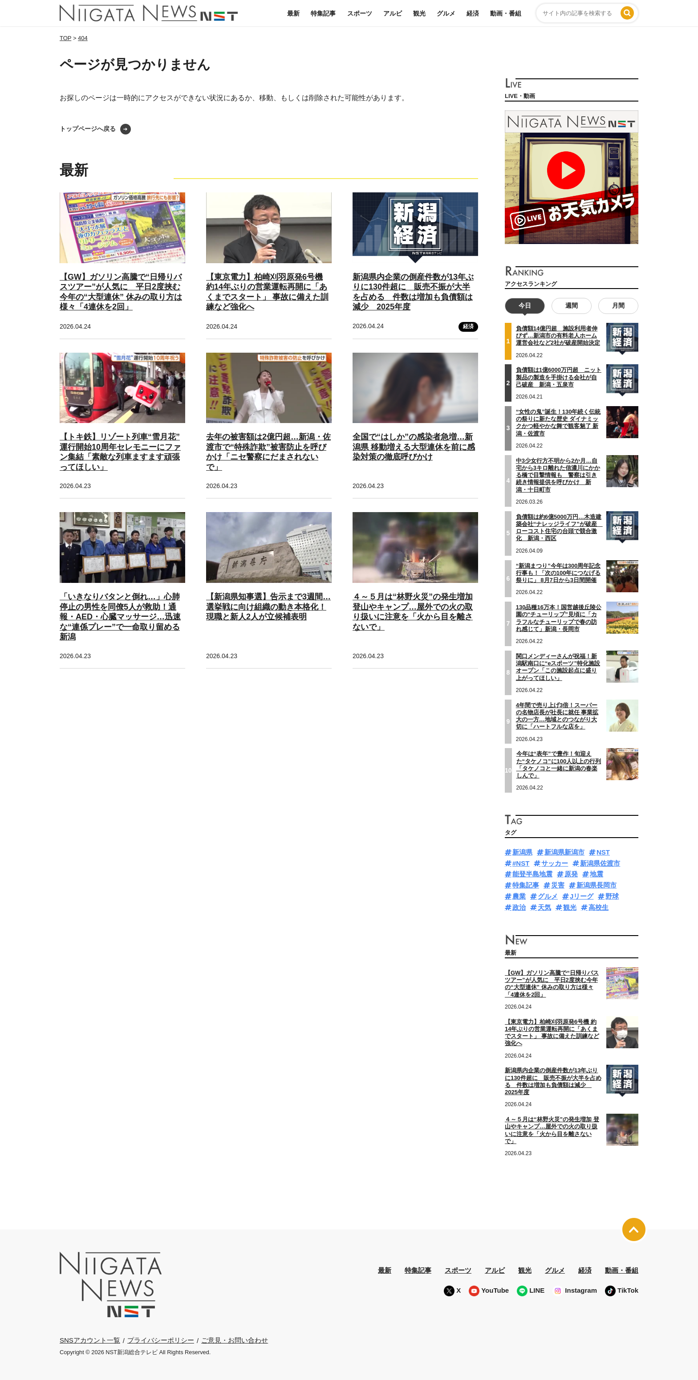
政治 (519, 907)
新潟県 (522, 852)
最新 (293, 13)
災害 (557, 885)
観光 (419, 13)
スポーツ (359, 13)
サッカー (554, 863)
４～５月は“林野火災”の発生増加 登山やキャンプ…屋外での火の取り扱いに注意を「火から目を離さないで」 (552, 1130)
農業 (519, 896)
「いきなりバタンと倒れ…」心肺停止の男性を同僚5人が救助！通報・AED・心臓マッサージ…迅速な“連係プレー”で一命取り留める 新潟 (120, 616)
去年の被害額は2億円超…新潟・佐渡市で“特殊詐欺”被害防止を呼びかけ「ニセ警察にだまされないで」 (268, 452)
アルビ (392, 13)
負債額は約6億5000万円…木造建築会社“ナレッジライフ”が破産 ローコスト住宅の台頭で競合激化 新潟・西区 (559, 527)
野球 (612, 896)
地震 (596, 874)
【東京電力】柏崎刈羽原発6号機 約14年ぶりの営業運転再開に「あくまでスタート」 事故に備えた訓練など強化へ (552, 1032)
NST (603, 852)
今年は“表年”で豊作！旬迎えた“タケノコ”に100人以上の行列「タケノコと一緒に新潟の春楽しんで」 (558, 764)
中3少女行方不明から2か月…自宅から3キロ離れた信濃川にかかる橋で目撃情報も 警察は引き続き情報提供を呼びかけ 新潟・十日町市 (558, 475)
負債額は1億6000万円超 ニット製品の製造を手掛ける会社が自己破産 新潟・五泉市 (558, 377)
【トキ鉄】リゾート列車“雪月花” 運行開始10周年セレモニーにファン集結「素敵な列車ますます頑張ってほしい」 (120, 452)
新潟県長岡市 (596, 885)
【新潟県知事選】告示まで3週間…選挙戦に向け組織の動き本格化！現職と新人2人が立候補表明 (268, 606)
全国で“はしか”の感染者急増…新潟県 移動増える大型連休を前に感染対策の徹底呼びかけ (414, 446)
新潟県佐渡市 (600, 863)
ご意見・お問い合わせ (234, 1340)
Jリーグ (581, 896)
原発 (571, 874)
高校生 (598, 907)
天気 (544, 907)
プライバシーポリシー (160, 1340)
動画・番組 (505, 13)
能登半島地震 (532, 874)
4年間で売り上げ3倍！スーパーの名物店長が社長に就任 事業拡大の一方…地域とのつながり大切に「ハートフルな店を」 (557, 715)
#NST (520, 863)
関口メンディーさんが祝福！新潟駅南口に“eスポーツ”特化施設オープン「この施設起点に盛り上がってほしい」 (558, 667)
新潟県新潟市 (564, 852)
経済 (473, 13)
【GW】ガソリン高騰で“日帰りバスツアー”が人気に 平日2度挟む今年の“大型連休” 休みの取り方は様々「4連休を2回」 (552, 983)
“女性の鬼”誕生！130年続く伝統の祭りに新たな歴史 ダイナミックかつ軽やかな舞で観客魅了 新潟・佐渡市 (558, 422)
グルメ (446, 13)
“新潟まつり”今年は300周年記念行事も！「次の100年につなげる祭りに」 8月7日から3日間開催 (558, 572)
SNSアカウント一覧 (90, 1340)
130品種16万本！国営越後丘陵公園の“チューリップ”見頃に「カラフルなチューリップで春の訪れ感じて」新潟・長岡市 (558, 618)
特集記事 (323, 13)
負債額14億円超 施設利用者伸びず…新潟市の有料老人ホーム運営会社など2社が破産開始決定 (558, 335)
